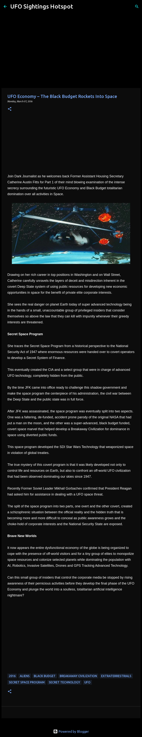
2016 (12, 676)
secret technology (64, 682)
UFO (87, 682)
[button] (9, 109)
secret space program (27, 682)
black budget (44, 676)
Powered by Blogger (71, 731)
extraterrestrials (116, 676)
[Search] (78, 6)
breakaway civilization (78, 676)
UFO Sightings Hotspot (41, 6)
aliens (25, 676)
